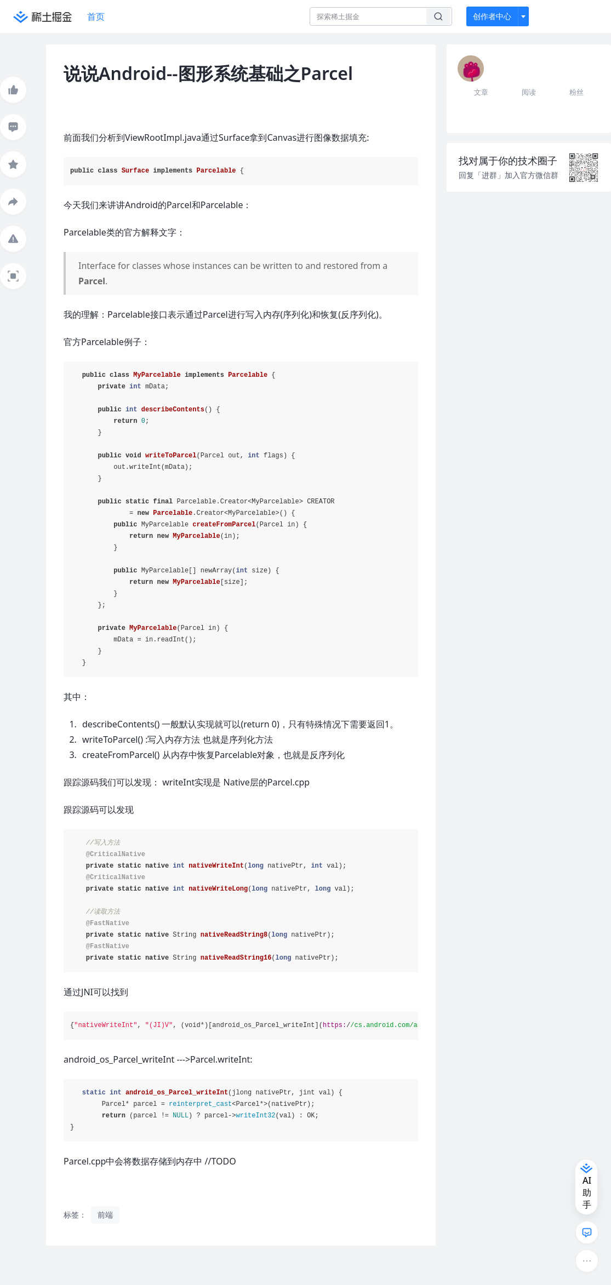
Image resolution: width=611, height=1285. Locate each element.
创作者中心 (492, 16)
